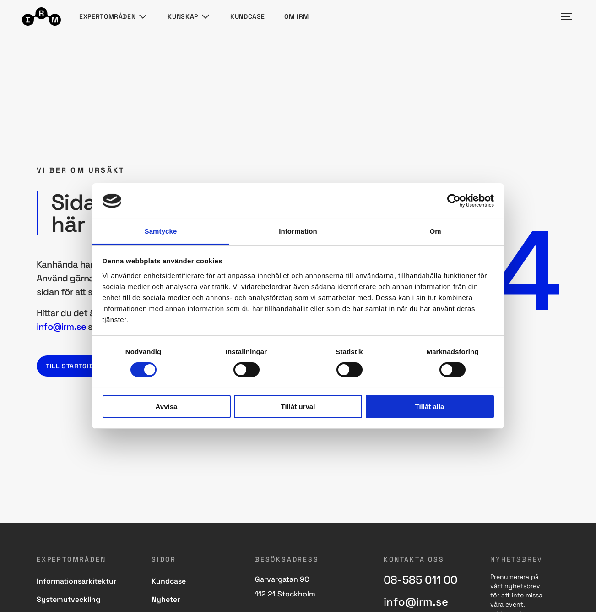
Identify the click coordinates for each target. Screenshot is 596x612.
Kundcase (247, 16)
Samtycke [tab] (161, 231)
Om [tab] (435, 231)
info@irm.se (61, 327)
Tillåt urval (298, 406)
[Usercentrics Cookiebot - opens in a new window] (454, 201)
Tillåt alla (429, 406)
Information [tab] (298, 231)
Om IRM (296, 16)
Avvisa (167, 406)
